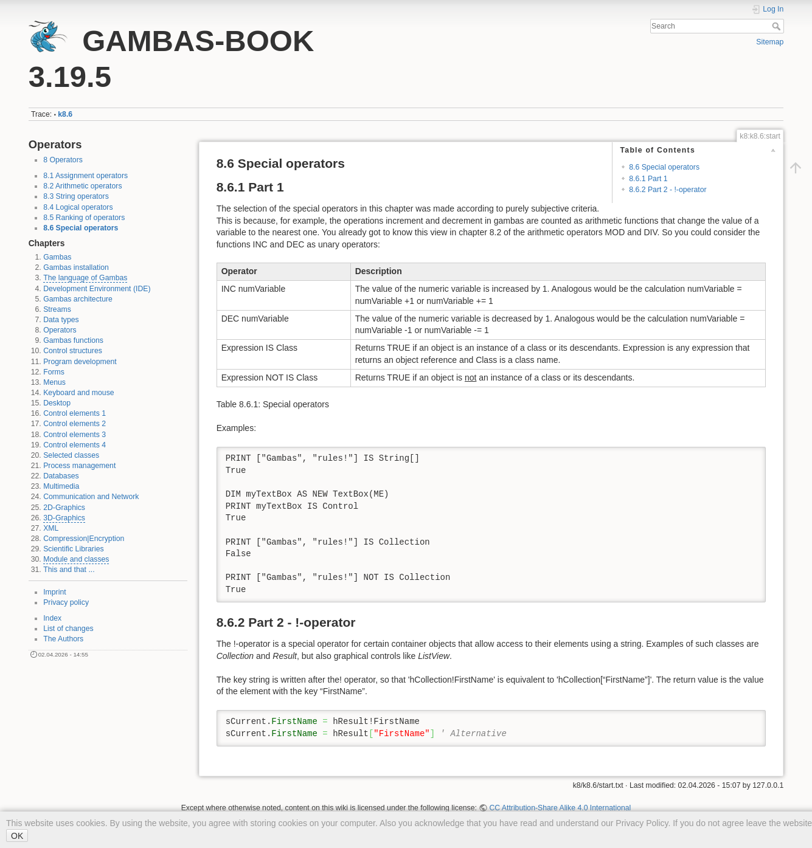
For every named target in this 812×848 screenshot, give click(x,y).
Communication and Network (91, 496)
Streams (57, 309)
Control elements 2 (74, 423)
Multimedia (61, 486)
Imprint (54, 592)
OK (17, 836)
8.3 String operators (76, 196)
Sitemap (769, 42)
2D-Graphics (64, 507)
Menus (54, 382)
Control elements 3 (74, 434)
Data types (61, 319)
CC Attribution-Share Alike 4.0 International (560, 808)
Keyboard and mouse (78, 392)
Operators (59, 330)
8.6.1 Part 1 (648, 178)
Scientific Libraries (73, 549)
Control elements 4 (74, 445)
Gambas (57, 257)
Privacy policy (66, 602)
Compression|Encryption (83, 538)
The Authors (63, 639)
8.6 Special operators (80, 228)
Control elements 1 (74, 413)
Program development (80, 361)
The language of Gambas (85, 278)
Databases (61, 476)
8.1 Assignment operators (85, 175)
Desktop (57, 403)
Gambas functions (73, 340)
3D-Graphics (64, 518)
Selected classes (71, 455)
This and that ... (68, 569)
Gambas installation (76, 267)
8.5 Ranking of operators (84, 217)
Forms (53, 372)
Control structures (72, 350)
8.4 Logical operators (78, 207)
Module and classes (76, 559)
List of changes (68, 628)
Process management (79, 465)
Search (777, 26)
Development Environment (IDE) (96, 288)
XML (50, 528)
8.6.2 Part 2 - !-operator (667, 189)
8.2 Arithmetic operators (82, 186)
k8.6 (65, 114)
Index (52, 618)
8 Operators (63, 160)
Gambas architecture (78, 299)
